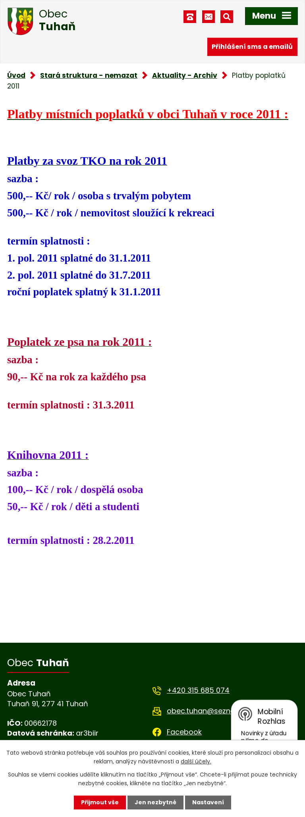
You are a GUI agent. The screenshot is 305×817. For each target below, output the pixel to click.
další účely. (196, 761)
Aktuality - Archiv (184, 75)
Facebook (184, 732)
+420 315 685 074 (198, 690)
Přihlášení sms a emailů (252, 46)
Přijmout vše (100, 802)
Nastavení (208, 802)
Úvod (16, 75)
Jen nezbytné (155, 802)
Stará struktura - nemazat (88, 75)
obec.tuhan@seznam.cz (209, 711)
